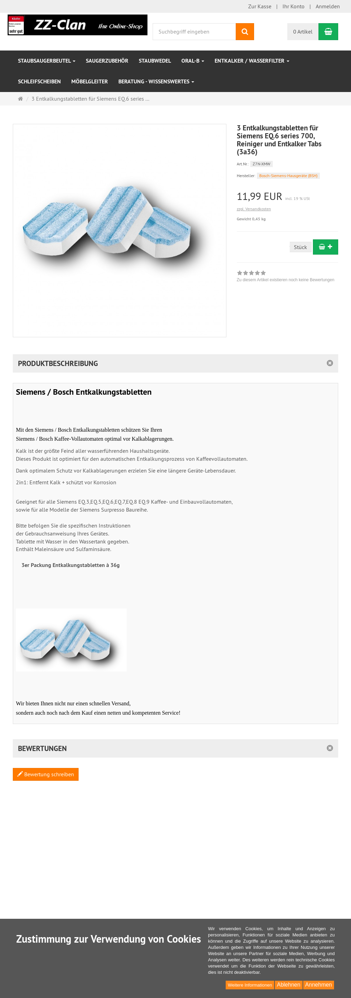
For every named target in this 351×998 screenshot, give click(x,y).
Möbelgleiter (89, 81)
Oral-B (192, 60)
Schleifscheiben (39, 81)
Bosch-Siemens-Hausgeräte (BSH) (288, 175)
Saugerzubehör (107, 60)
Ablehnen (288, 985)
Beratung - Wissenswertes (156, 81)
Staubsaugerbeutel (46, 60)
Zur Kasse (259, 6)
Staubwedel (155, 60)
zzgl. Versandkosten (254, 208)
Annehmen (318, 985)
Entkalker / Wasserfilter (252, 60)
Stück (300, 247)
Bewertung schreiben (45, 774)
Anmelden (328, 6)
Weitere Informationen (250, 985)
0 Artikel (303, 31)
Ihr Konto (293, 6)
